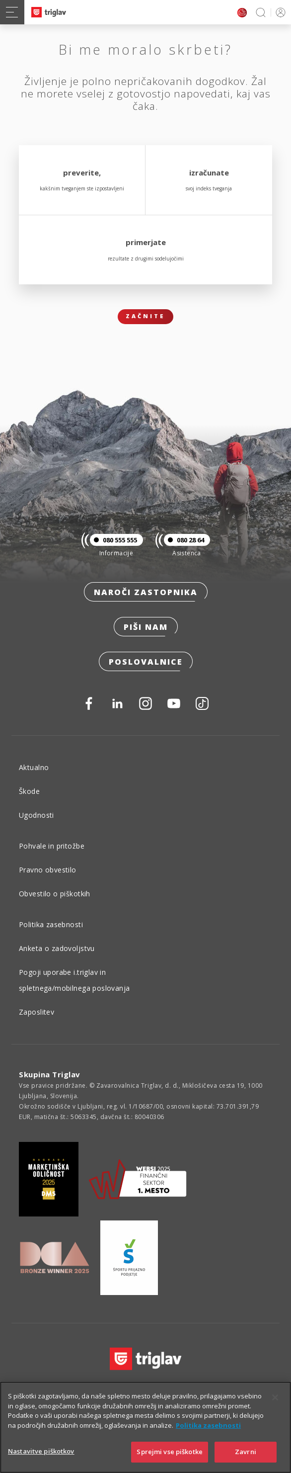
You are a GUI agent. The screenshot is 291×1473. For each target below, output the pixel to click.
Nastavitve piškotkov (41, 1451)
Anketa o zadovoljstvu (57, 948)
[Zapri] (275, 1397)
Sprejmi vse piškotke (170, 1451)
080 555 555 (113, 540)
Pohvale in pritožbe (51, 846)
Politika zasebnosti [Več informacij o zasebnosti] (208, 1425)
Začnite (145, 316)
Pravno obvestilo (47, 869)
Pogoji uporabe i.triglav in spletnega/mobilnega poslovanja (74, 980)
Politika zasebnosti (51, 924)
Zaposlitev (36, 1012)
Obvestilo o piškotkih (54, 893)
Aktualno (34, 767)
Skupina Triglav (49, 1074)
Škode (29, 791)
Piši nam (146, 626)
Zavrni (245, 1451)
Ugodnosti (36, 815)
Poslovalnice (146, 661)
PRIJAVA (279, 12)
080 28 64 (184, 540)
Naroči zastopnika (146, 592)
